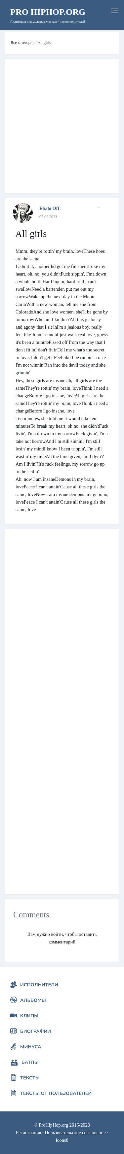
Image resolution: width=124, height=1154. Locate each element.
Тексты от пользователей (56, 1093)
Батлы (30, 1062)
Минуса (30, 1046)
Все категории (23, 42)
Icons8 (62, 1140)
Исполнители (39, 984)
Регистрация (28, 1132)
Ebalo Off (49, 208)
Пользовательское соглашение (75, 1132)
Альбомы (33, 1000)
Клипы (29, 1015)
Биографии (35, 1031)
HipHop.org (47, 12)
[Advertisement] (62, 126)
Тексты (30, 1077)
